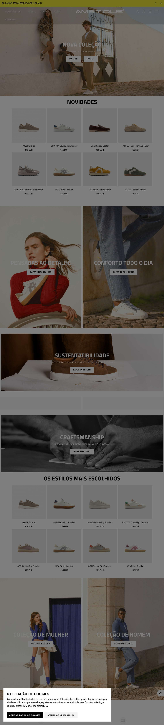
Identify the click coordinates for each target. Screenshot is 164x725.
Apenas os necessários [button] (61, 715)
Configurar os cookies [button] (32, 705)
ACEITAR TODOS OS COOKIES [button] (24, 715)
